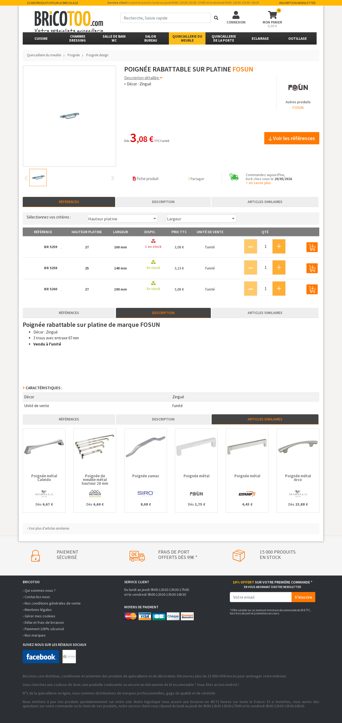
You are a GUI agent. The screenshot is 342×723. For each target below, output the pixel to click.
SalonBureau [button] (150, 38)
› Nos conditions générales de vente (52, 603)
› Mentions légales (37, 609)
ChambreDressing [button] (77, 38)
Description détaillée (143, 77)
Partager (196, 178)
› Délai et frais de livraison (43, 622)
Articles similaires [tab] (265, 201)
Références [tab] (69, 201)
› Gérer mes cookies (39, 616)
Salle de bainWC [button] (114, 38)
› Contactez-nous (36, 596)
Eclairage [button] (260, 38)
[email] (261, 597)
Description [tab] (163, 201)
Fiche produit (146, 178)
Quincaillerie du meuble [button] (187, 38)
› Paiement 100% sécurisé (43, 628)
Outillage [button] (297, 38)
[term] (165, 18)
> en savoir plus (258, 182)
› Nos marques (34, 635)
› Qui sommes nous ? (39, 590)
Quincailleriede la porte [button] (224, 38)
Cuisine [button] (41, 38)
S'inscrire (303, 597)
